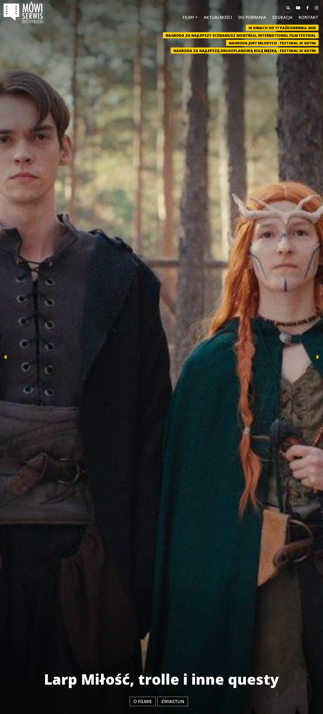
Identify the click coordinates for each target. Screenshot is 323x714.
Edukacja (282, 17)
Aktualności (218, 17)
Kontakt (308, 17)
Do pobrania (252, 17)
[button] (20, 357)
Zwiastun (172, 701)
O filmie (142, 701)
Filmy (188, 17)
